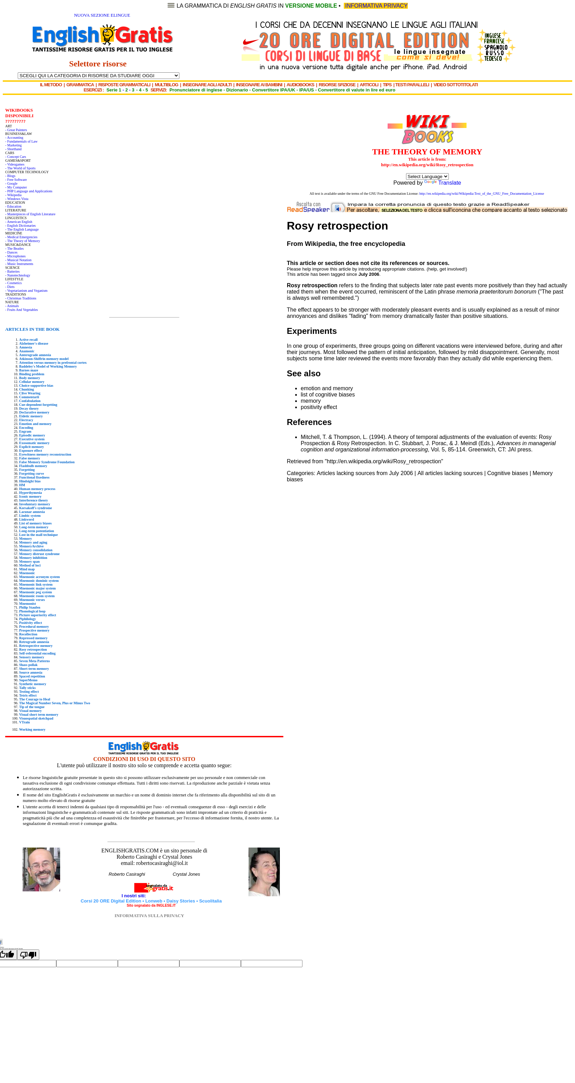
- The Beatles (14, 248)
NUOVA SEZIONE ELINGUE (102, 15)
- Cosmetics (13, 283)
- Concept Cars (15, 157)
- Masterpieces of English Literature (30, 214)
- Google (11, 183)
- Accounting (14, 137)
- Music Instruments (19, 264)
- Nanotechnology (17, 275)
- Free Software (16, 180)
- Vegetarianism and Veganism (26, 290)
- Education (13, 206)
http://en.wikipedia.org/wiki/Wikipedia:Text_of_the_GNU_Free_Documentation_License (481, 193)
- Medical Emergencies (21, 237)
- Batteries (12, 271)
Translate (442, 183)
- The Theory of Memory (22, 241)
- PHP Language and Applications (28, 191)
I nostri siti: (134, 895)
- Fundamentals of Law (21, 141)
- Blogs (10, 176)
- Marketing (13, 145)
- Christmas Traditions (20, 298)
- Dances (11, 252)
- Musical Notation (18, 260)
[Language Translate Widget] (427, 176)
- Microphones (15, 256)
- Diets (10, 287)
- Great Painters (16, 130)
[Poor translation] (28, 954)
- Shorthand (13, 149)
